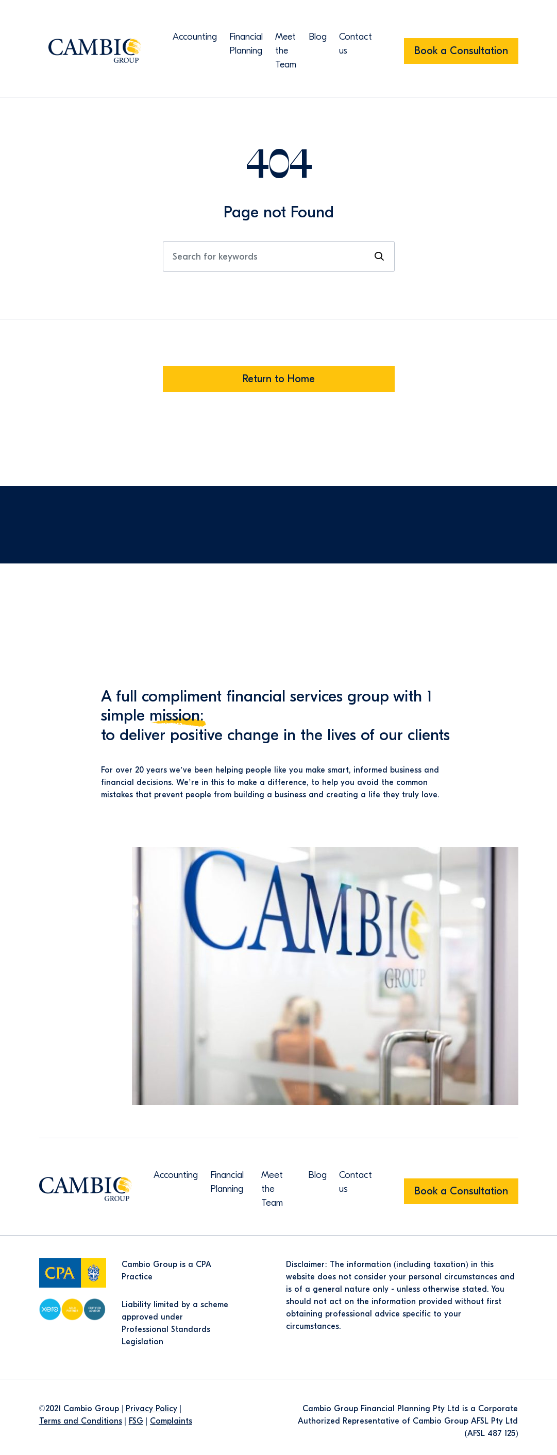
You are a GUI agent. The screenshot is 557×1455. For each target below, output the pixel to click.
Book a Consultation (461, 51)
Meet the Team (285, 50)
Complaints (171, 1421)
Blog (318, 36)
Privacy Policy (151, 1408)
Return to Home (279, 379)
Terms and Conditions (80, 1421)
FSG (136, 1421)
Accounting (195, 36)
